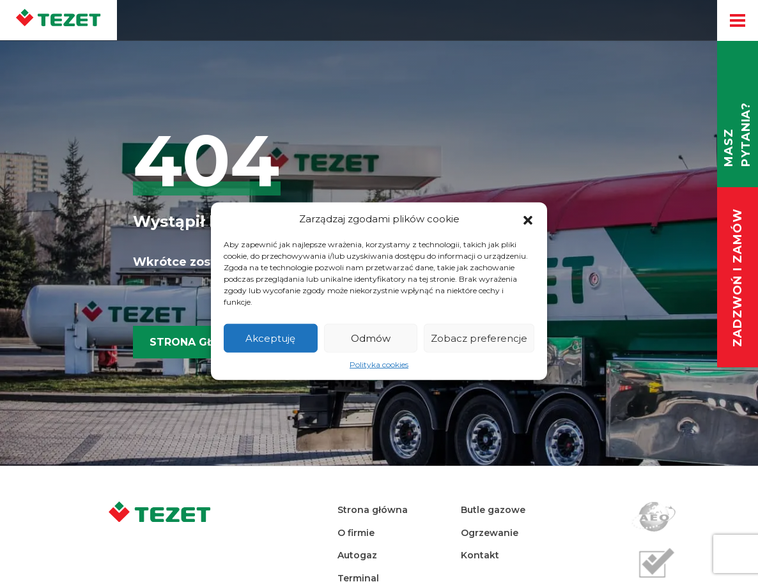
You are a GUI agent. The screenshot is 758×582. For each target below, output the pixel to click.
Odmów (371, 338)
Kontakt (480, 555)
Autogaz (357, 555)
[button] (528, 219)
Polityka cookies (379, 364)
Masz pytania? (737, 134)
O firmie (356, 533)
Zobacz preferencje (479, 338)
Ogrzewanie (489, 533)
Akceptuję (270, 338)
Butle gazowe (493, 510)
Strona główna (200, 342)
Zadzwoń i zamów (738, 278)
